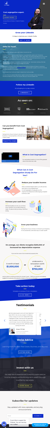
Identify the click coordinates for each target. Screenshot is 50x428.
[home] (6, 3)
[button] (44, 4)
